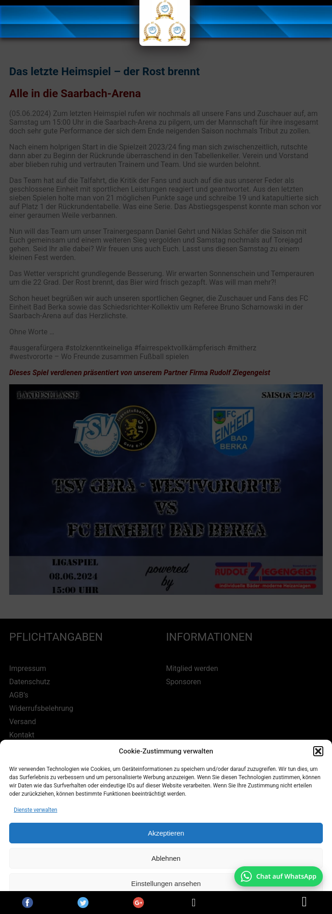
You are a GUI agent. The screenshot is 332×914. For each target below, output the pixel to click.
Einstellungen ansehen (166, 883)
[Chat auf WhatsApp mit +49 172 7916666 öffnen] (278, 876)
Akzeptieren (166, 833)
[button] (318, 751)
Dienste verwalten (35, 810)
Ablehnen (165, 858)
